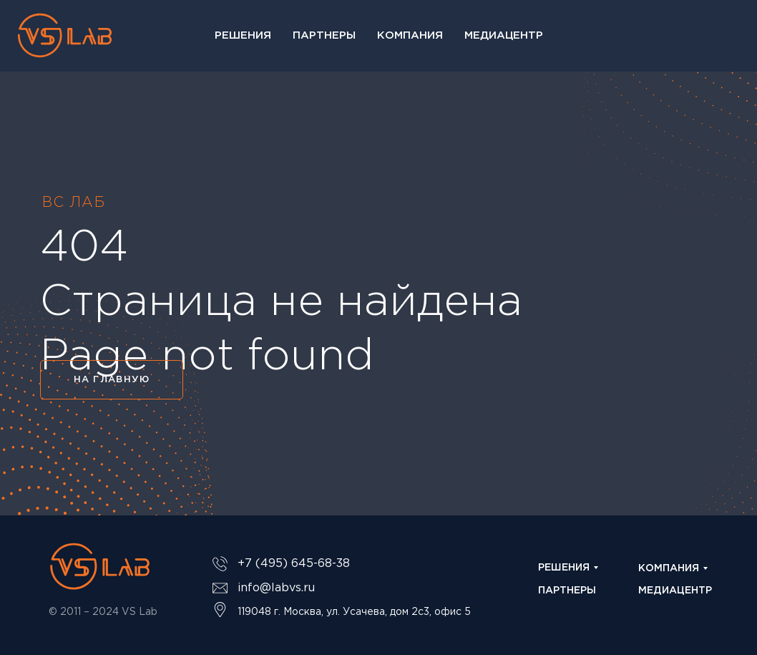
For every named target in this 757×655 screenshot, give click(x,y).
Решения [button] (243, 35)
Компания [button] (410, 35)
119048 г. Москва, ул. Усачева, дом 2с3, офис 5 (354, 612)
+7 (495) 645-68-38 (294, 563)
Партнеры (324, 35)
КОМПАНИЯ (668, 568)
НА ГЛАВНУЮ (112, 380)
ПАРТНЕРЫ (567, 590)
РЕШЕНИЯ (564, 567)
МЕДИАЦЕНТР (675, 590)
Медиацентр (503, 35)
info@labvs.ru (276, 588)
